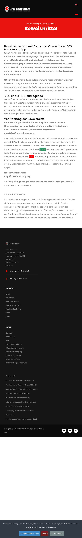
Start (8, 295)
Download (10, 298)
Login (8, 317)
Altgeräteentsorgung (15, 348)
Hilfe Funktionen (12, 302)
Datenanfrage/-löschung (16, 363)
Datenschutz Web (13, 356)
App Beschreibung (13, 309)
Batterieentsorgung (14, 352)
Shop (8, 313)
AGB (7, 341)
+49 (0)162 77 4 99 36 (18, 279)
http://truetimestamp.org (17, 176)
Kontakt (9, 333)
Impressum (10, 337)
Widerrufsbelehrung (14, 345)
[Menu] (76, 13)
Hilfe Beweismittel (13, 306)
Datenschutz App (13, 360)
